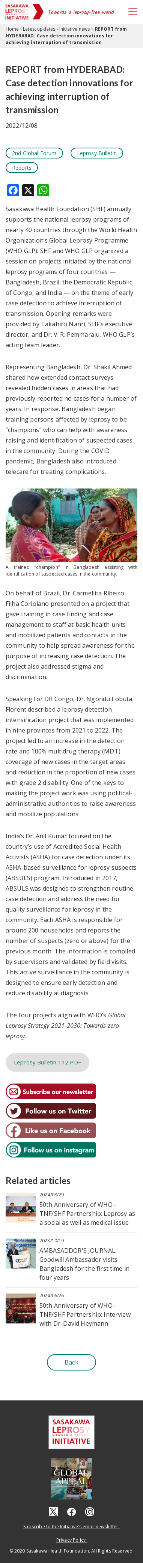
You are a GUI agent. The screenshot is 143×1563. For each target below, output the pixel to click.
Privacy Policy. (71, 1540)
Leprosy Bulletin (97, 153)
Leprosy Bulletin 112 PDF (47, 1062)
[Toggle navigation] (132, 11)
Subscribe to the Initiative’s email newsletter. (71, 1526)
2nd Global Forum (34, 153)
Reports (22, 167)
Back (71, 1362)
